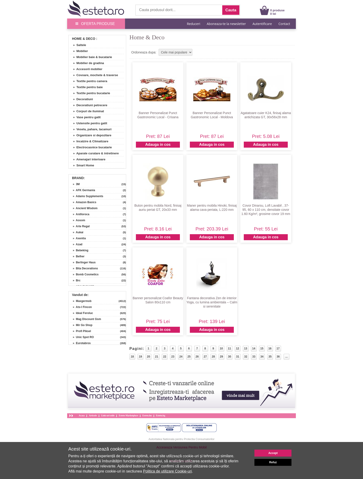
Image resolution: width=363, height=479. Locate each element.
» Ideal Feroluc (81, 313)
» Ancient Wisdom (83, 208)
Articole (93, 415)
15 (261, 348)
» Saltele (78, 45)
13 (245, 348)
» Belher (77, 256)
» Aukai (76, 232)
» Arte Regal (80, 226)
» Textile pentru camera (88, 81)
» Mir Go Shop (81, 325)
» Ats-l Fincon (81, 307)
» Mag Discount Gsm (85, 319)
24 (180, 356)
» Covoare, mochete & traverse (94, 75)
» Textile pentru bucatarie (90, 93)
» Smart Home (82, 165)
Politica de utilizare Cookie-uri (167, 471)
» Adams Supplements (86, 196)
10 (221, 348)
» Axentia (78, 238)
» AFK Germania (82, 190)
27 (205, 356)
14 (253, 348)
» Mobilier (79, 51)
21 (156, 356)
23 (172, 356)
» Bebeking (79, 250)
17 (277, 348)
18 (132, 356)
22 (164, 356)
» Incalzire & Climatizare (89, 141)
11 (229, 348)
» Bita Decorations (84, 268)
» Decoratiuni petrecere (88, 105)
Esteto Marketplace (128, 415)
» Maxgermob (80, 301)
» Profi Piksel (80, 331)
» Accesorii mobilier (86, 69)
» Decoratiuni (81, 99)
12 (237, 348)
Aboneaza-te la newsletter (226, 24)
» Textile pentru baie (86, 87)
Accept (273, 453)
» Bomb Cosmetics (84, 274)
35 (270, 356)
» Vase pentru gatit (85, 117)
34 (261, 356)
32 (245, 356)
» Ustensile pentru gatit (88, 123)
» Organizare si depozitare (90, 135)
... (286, 356)
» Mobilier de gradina (87, 63)
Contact (284, 24)
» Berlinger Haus (83, 262)
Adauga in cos (157, 144)
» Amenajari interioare (87, 159)
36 (278, 356)
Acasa (82, 415)
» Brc (75, 280)
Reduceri (193, 24)
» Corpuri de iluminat (87, 111)
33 (253, 356)
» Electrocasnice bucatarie (91, 147)
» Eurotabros (80, 343)
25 (189, 356)
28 (213, 356)
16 (269, 348)
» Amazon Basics (83, 202)
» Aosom (77, 220)
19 (140, 356)
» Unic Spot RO (82, 337)
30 (229, 356)
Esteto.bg (160, 415)
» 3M (75, 184)
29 (221, 356)
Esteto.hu (147, 415)
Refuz (273, 462)
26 (197, 356)
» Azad (76, 244)
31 (237, 356)
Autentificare (262, 24)
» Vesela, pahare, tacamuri (91, 129)
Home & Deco (83, 38)
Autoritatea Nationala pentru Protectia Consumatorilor (182, 439)
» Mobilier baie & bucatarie (91, 57)
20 (148, 356)
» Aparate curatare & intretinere (94, 153)
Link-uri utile (108, 415)
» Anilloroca (79, 214)
